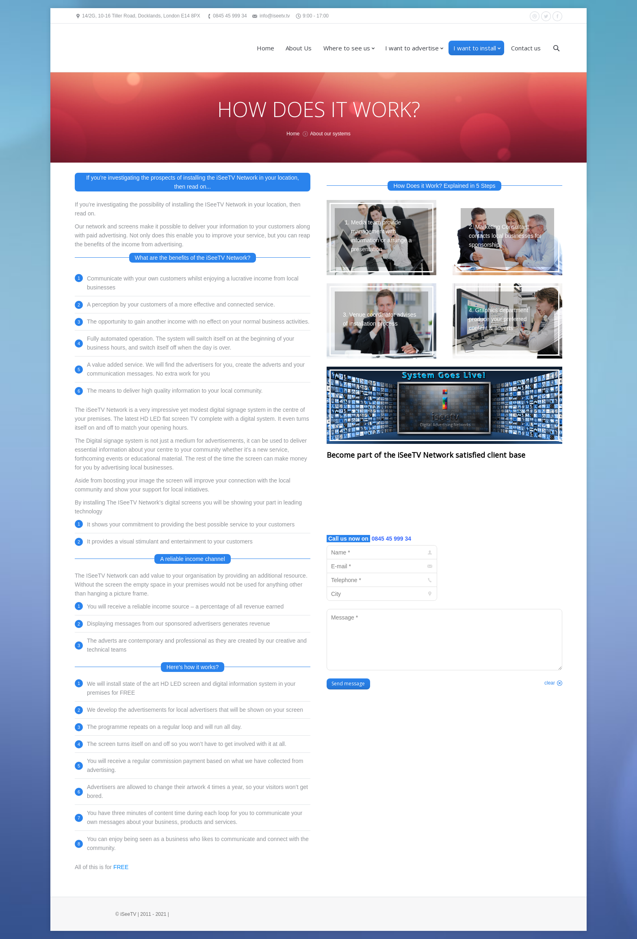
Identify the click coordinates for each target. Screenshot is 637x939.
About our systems (330, 134)
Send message (348, 683)
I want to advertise (412, 48)
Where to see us (346, 48)
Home (265, 48)
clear (549, 683)
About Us (299, 48)
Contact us (526, 48)
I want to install (474, 48)
